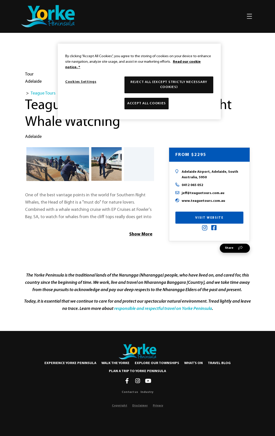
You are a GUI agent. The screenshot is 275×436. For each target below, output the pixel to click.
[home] (48, 16)
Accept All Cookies (146, 103)
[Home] (137, 351)
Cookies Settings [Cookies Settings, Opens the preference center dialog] (80, 82)
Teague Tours (43, 93)
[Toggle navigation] (249, 16)
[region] (139, 81)
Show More (140, 234)
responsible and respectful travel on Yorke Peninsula (163, 308)
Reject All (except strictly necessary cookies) (168, 84)
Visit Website (209, 217)
